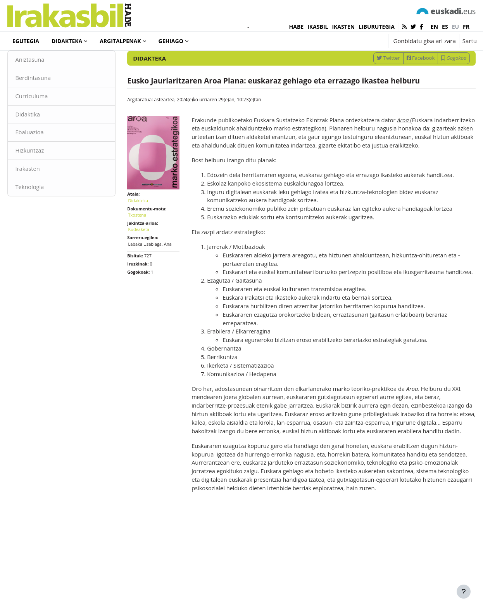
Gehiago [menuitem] (171, 41)
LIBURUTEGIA (377, 26)
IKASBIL (317, 26)
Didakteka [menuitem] (67, 41)
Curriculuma (46, 121)
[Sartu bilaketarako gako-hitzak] (394, 62)
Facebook (406, 82)
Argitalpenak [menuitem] (120, 41)
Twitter (373, 82)
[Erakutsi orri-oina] (464, 592)
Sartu (469, 41)
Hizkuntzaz (44, 177)
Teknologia (44, 213)
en (434, 26)
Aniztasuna (45, 85)
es (445, 26)
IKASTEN (343, 26)
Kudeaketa (146, 249)
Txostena (144, 235)
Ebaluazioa (44, 158)
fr (466, 26)
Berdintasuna (48, 103)
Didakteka (32, 62)
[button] (357, 40)
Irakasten (42, 195)
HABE (296, 26)
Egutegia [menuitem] (25, 41)
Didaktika (42, 140)
